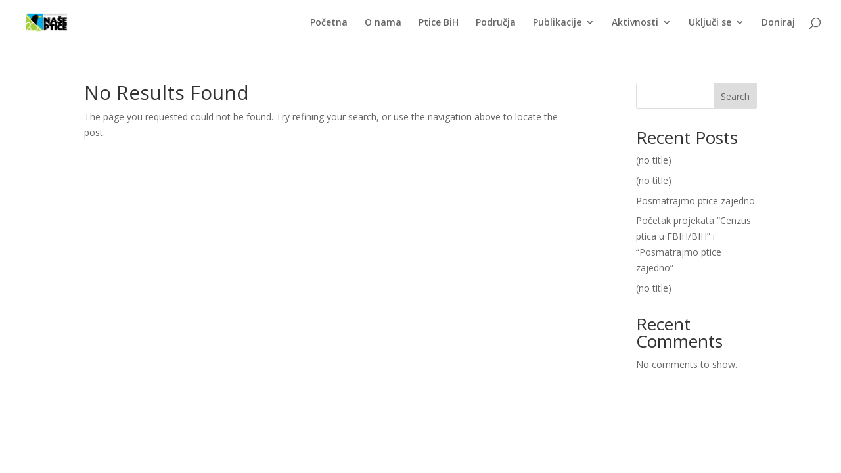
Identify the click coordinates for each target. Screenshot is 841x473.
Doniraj (778, 23)
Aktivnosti (635, 23)
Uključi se (710, 23)
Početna (329, 23)
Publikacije (557, 23)
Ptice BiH (439, 23)
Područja (496, 23)
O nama (383, 23)
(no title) (653, 160)
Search (735, 96)
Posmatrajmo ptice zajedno (695, 200)
